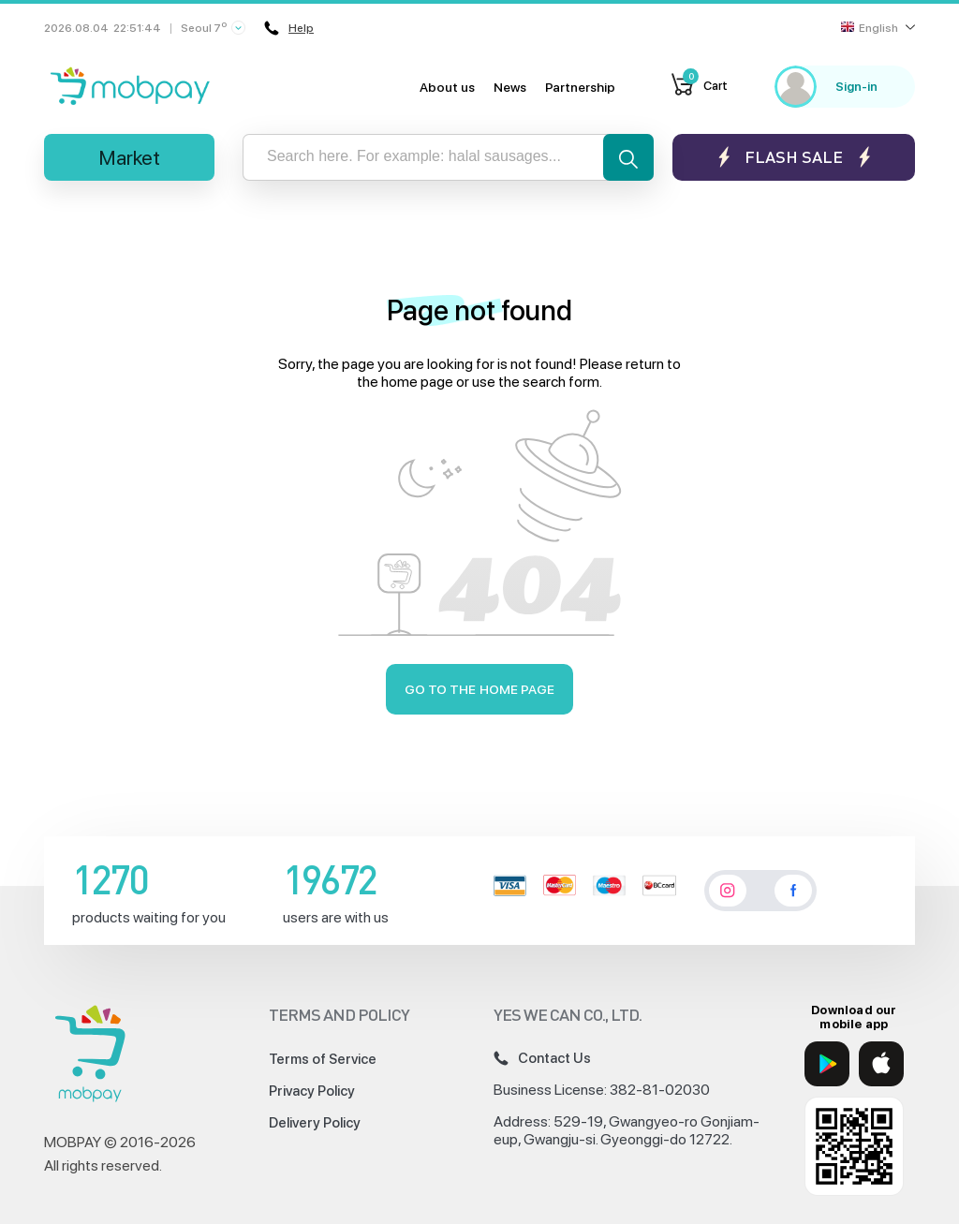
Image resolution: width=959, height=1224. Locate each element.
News (510, 87)
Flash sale (794, 157)
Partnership (580, 87)
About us (447, 87)
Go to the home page (480, 689)
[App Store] (881, 1063)
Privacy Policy (312, 1091)
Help (289, 28)
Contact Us (542, 1058)
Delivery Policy (315, 1122)
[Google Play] (826, 1063)
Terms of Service (322, 1059)
